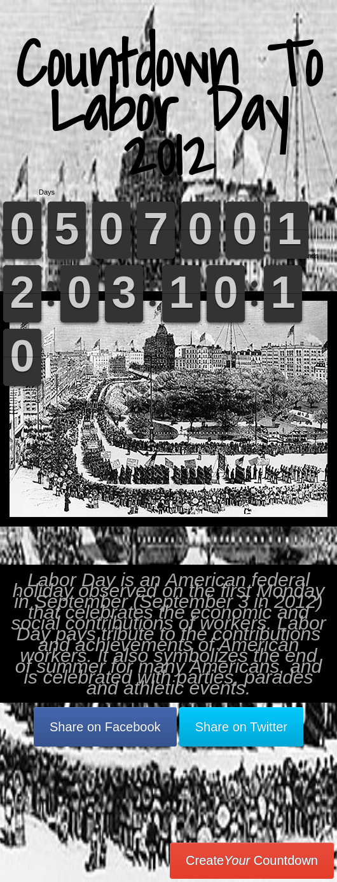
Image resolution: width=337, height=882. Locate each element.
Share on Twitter (241, 727)
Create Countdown (252, 860)
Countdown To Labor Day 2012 (169, 108)
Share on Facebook (105, 727)
